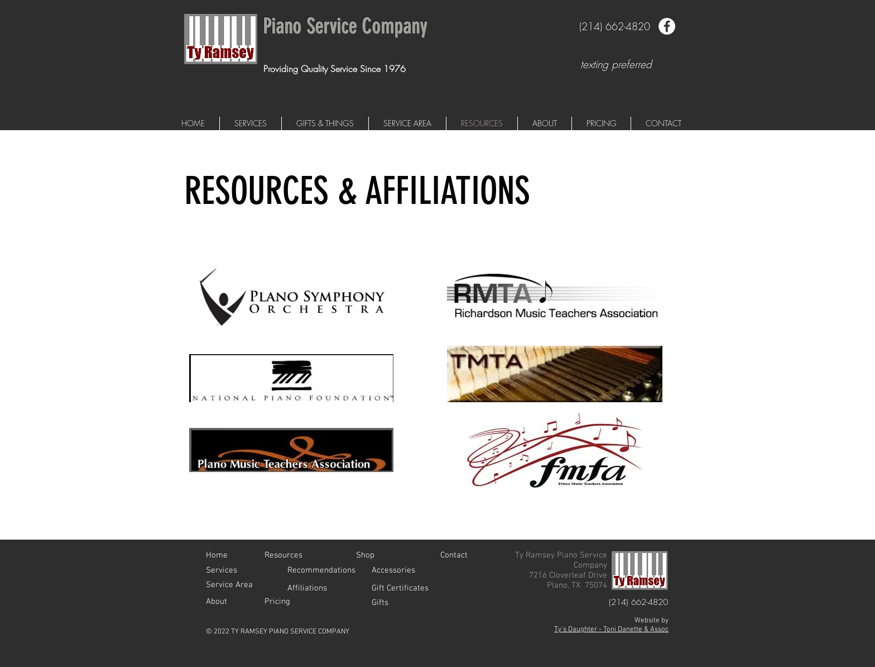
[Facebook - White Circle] (666, 26)
